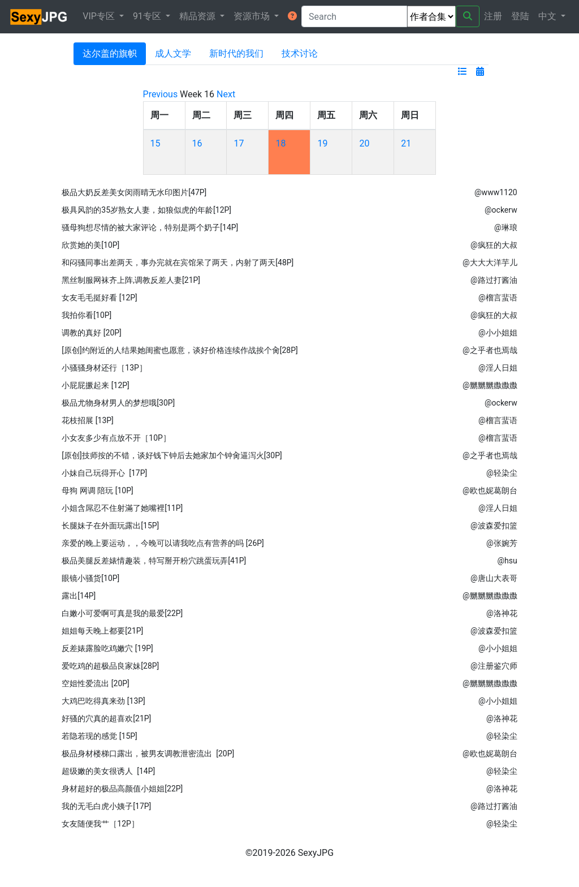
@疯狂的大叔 (493, 244)
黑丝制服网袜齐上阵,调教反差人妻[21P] (131, 280)
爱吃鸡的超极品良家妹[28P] (110, 665)
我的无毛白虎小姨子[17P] (106, 806)
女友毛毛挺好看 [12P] (99, 297)
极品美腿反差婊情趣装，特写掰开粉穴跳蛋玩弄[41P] (154, 560)
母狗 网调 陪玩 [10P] (97, 490)
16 (197, 143)
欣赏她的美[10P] (90, 244)
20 (364, 143)
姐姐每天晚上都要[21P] (102, 630)
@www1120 (495, 192)
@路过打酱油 (493, 280)
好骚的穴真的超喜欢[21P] (106, 718)
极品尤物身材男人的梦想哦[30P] (118, 402)
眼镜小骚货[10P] (90, 578)
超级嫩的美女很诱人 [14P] (108, 771)
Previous (160, 94)
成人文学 (173, 53)
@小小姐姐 (497, 332)
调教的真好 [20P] (91, 332)
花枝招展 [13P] (87, 420)
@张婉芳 (501, 543)
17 (239, 143)
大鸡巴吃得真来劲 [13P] (103, 700)
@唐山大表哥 (493, 578)
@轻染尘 (501, 472)
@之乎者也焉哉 (490, 350)
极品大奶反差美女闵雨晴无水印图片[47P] (134, 192)
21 (406, 143)
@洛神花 (501, 613)
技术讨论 (300, 53)
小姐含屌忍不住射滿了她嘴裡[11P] (122, 508)
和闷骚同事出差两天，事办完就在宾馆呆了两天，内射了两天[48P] (177, 262)
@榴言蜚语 (497, 297)
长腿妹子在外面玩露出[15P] (110, 525)
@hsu (507, 560)
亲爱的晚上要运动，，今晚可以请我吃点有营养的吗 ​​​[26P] (162, 543)
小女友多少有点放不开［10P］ (116, 437)
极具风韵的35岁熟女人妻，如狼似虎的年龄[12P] (146, 209)
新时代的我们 (236, 53)
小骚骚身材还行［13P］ (104, 367)
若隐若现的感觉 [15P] (99, 735)
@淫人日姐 (497, 367)
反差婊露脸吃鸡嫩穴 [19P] (107, 648)
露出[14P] (79, 595)
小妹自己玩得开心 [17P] (104, 472)
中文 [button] (548, 16)
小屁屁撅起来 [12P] (95, 385)
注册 (493, 16)
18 (280, 143)
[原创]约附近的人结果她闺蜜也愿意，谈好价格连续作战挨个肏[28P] (179, 350)
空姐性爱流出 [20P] (95, 683)
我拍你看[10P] (86, 315)
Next (226, 94)
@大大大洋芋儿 (490, 262)
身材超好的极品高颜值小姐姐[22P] (122, 788)
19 (322, 143)
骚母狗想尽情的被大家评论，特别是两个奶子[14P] (150, 227)
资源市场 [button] (253, 16)
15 (155, 143)
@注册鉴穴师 (493, 665)
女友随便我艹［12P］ (100, 823)
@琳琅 (505, 227)
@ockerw (501, 209)
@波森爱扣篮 (493, 525)
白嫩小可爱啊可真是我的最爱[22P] (122, 613)
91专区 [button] (148, 16)
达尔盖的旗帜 (110, 53)
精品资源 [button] (198, 16)
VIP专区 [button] (100, 16)
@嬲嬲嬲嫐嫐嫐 (490, 385)
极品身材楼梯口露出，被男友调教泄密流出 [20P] (148, 753)
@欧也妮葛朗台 (490, 490)
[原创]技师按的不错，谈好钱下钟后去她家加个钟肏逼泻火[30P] (172, 455)
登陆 (520, 16)
